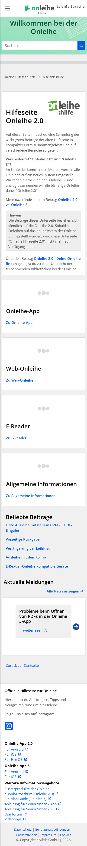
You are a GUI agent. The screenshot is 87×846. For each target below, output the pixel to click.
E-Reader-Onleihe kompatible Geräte (37, 566)
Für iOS (13, 754)
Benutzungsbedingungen (52, 829)
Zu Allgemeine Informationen (31, 495)
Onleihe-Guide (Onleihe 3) (28, 799)
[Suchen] (81, 45)
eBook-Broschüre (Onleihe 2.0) (31, 794)
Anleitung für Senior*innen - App (33, 804)
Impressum (48, 835)
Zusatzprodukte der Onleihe (27, 789)
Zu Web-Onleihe (19, 380)
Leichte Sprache (71, 6)
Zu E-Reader (16, 438)
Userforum (15, 814)
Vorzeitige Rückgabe (23, 539)
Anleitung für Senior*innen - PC (32, 809)
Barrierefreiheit (26, 835)
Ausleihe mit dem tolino (26, 557)
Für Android (16, 749)
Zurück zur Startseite (22, 665)
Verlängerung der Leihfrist (28, 548)
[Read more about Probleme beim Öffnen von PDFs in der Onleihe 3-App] (43, 616)
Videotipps (15, 819)
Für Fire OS (16, 759)
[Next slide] (76, 626)
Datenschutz (23, 829)
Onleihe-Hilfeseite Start (19, 77)
